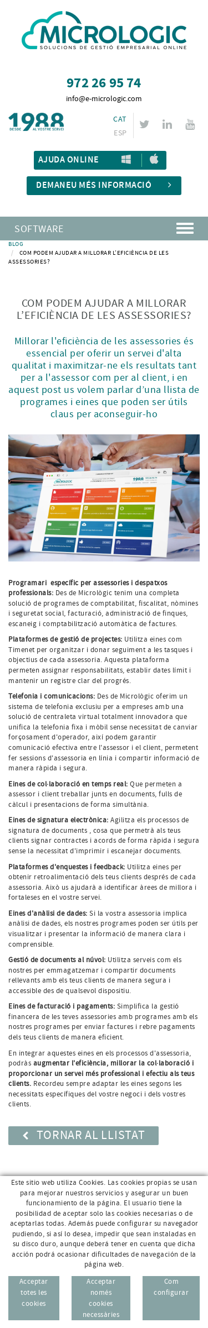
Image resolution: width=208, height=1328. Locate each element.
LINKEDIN (169, 124)
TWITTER (146, 124)
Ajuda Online (68, 160)
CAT (119, 119)
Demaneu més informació (104, 185)
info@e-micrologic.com (104, 99)
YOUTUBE (191, 124)
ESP (120, 133)
